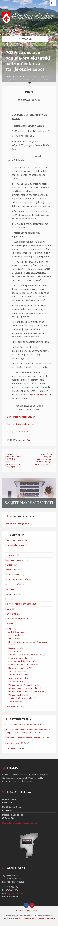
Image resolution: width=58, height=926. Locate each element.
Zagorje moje (14, 701)
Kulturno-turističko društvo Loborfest (25, 654)
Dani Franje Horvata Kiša (16, 540)
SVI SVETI (9, 623)
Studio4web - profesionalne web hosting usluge (37, 918)
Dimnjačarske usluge (14, 545)
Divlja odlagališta (13, 743)
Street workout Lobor (18, 678)
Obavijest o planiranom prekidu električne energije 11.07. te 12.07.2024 (44, 460)
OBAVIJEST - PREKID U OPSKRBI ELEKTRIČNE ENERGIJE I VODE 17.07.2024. (14, 461)
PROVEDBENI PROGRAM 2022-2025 (20, 604)
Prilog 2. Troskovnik (17, 431)
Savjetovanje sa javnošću (16, 618)
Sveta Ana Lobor (16, 681)
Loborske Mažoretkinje (19, 657)
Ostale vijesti (11, 594)
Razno (8, 608)
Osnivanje (9, 589)
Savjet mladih (11, 613)
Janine (8, 550)
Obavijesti (10, 569)
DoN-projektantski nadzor (21, 416)
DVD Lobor (13, 638)
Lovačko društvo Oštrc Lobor (21, 664)
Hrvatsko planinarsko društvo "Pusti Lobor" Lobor (28, 643)
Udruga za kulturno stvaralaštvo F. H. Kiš (26, 691)
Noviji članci (11, 454)
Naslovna (9, 76)
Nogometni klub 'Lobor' (19, 668)
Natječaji (26, 440)
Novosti (20, 76)
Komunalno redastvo (14, 559)
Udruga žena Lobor (17, 694)
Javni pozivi (10, 555)
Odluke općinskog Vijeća (16, 579)
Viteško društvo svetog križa (21, 698)
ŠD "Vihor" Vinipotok (17, 671)
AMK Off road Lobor (17, 631)
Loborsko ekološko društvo (21, 661)
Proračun (9, 599)
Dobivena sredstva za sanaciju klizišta (22, 737)
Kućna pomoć (14, 647)
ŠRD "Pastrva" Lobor (17, 674)
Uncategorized (12, 706)
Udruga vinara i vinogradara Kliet (23, 688)
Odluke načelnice (13, 574)
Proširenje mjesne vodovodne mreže (22, 724)
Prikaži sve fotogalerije (17, 523)
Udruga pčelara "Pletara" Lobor (22, 684)
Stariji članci (47, 454)
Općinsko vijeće (12, 584)
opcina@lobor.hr (38, 394)
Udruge (8, 628)
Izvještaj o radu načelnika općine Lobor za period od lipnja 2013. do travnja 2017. (27, 731)
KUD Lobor (13, 651)
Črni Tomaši (13, 635)
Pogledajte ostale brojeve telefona (20, 823)
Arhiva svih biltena (14, 748)
